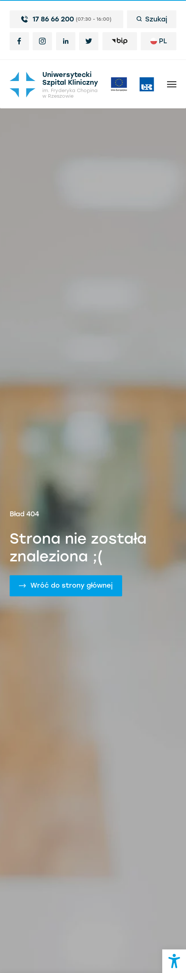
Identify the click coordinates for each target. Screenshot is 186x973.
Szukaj (152, 19)
